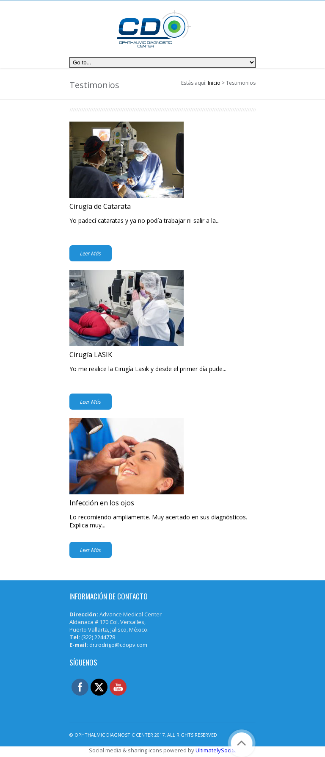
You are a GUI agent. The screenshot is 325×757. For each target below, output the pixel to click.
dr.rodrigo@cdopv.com (118, 645)
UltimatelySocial (216, 750)
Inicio (214, 82)
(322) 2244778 (98, 637)
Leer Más (90, 253)
